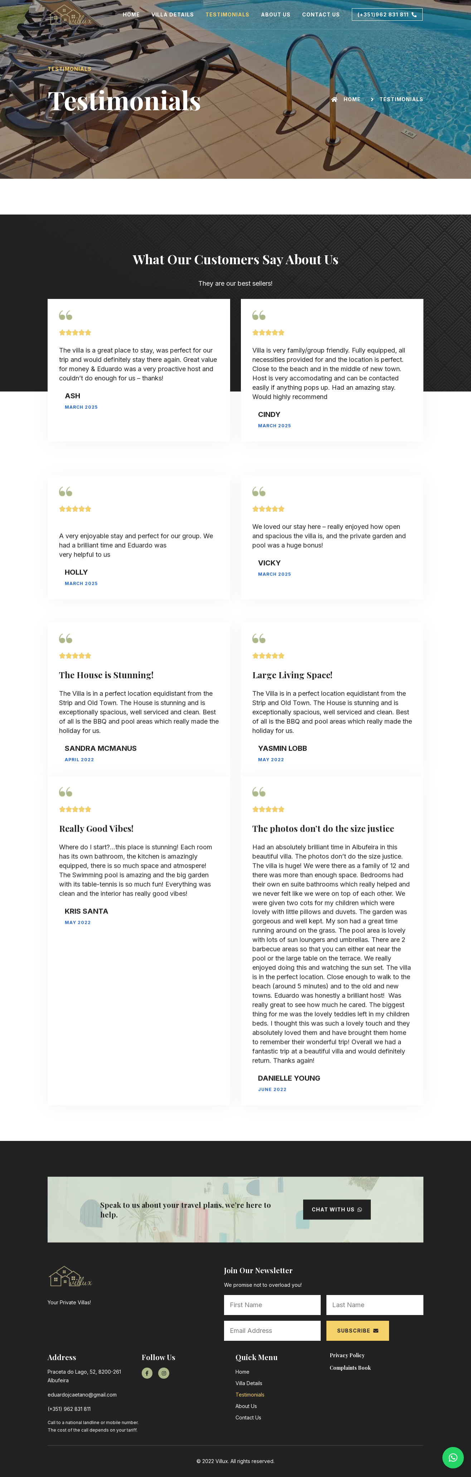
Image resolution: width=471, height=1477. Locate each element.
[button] (387, 14)
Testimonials (227, 14)
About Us (276, 14)
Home (131, 14)
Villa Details (172, 14)
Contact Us (321, 14)
